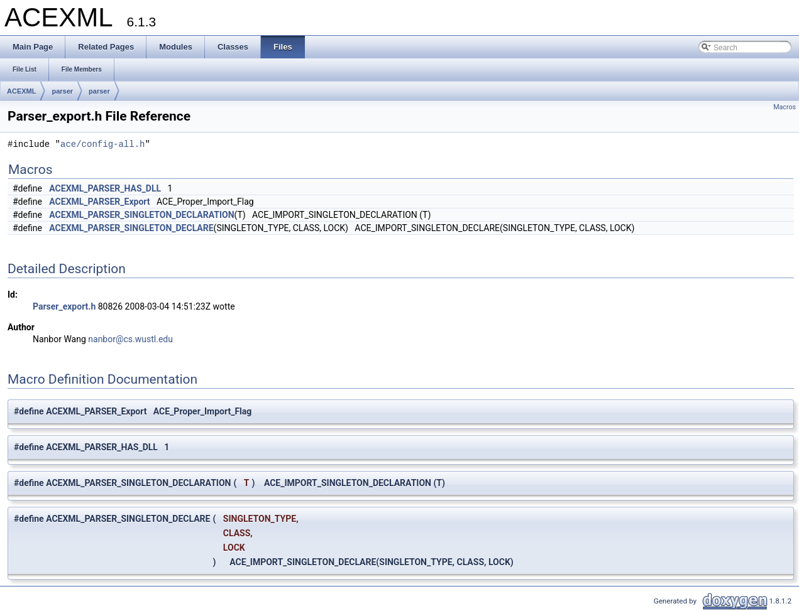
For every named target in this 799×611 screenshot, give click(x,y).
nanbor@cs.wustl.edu (130, 339)
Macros (784, 107)
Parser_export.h (64, 306)
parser (62, 91)
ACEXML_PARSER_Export (99, 202)
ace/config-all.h (102, 145)
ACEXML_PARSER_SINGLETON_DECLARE (131, 228)
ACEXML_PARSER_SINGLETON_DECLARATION (141, 215)
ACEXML (21, 91)
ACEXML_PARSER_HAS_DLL (105, 188)
